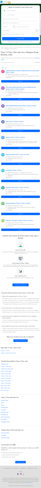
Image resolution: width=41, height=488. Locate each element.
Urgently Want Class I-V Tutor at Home (17, 187)
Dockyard (3, 435)
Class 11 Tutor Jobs (6, 376)
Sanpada (3, 410)
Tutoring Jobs (27, 47)
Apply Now (20, 81)
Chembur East (5, 412)
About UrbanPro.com (8, 468)
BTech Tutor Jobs (5, 388)
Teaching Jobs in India (6, 47)
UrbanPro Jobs (30, 468)
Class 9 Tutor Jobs (6, 373)
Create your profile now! (20, 285)
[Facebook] (18, 474)
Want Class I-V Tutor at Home (14, 121)
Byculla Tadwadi (5, 438)
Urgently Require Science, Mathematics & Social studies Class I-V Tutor (22, 71)
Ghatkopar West (5, 422)
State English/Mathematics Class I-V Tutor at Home (21, 106)
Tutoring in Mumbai (18, 47)
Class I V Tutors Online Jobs (8, 353)
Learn (35, 468)
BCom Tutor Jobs (5, 385)
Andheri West (4, 400)
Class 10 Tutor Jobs (6, 371)
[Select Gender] (20, 30)
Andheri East (4, 414)
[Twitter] (23, 474)
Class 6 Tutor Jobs (6, 381)
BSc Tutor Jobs (5, 390)
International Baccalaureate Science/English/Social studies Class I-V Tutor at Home (21, 88)
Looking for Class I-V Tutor (14, 170)
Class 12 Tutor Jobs (6, 366)
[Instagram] (21, 474)
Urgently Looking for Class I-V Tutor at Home (19, 220)
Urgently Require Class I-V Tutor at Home (18, 203)
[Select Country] (9, 26)
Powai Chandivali (5, 417)
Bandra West (4, 407)
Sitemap (20, 471)
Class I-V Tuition (5, 350)
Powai (2, 405)
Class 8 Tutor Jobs (6, 378)
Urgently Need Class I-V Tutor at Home (17, 154)
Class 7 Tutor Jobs (6, 383)
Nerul (2, 403)
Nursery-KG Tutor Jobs (7, 369)
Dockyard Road (5, 433)
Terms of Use (15, 468)
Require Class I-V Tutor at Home (15, 137)
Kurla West (4, 419)
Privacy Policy (22, 468)
